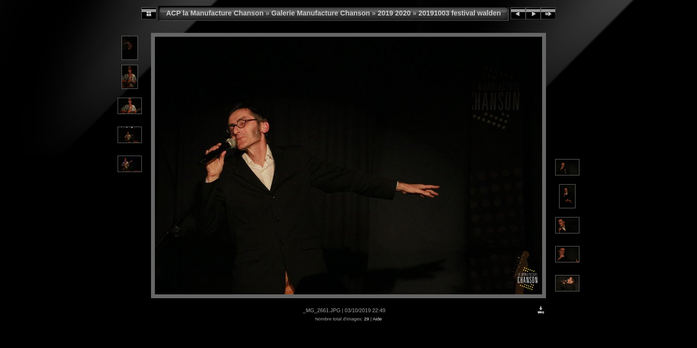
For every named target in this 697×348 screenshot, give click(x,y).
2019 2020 (394, 13)
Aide (377, 318)
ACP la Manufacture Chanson (214, 13)
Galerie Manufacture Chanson (320, 13)
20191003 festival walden (459, 13)
